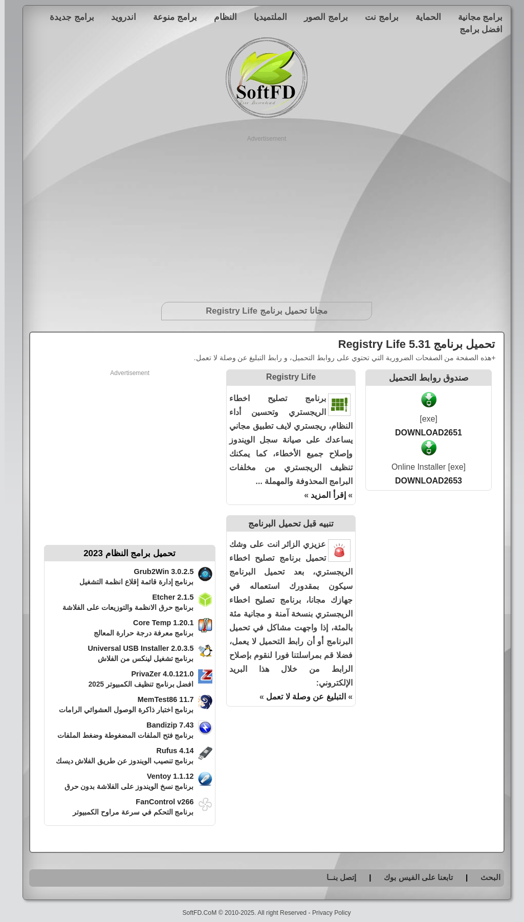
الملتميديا (265, 17)
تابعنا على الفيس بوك (413, 877)
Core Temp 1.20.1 (158, 623)
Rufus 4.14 (170, 751)
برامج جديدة (67, 17)
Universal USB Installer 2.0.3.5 (136, 648)
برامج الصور (321, 17)
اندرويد (119, 17)
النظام (220, 17)
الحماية (423, 17)
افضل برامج (476, 29)
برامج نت (377, 17)
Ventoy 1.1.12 (165, 776)
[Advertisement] (262, 215)
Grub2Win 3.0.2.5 (159, 571)
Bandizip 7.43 (165, 725)
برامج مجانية (475, 17)
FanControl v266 (160, 802)
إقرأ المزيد (323, 495)
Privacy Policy (327, 912)
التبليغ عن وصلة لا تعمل (301, 696)
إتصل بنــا (337, 877)
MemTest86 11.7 (161, 699)
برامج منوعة (170, 17)
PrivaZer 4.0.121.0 (157, 674)
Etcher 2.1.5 (168, 597)
